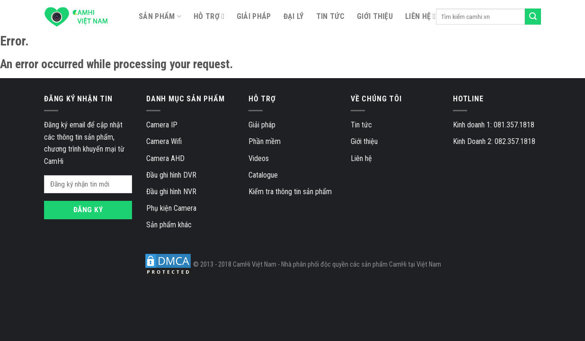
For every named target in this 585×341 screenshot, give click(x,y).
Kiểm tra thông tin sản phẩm (290, 191)
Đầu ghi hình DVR (171, 174)
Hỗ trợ (207, 16)
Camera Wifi (164, 141)
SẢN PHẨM (160, 16)
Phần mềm (264, 141)
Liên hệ (418, 16)
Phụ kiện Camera (171, 208)
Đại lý (294, 16)
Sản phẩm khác (169, 224)
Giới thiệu (375, 16)
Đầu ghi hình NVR (171, 191)
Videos (258, 158)
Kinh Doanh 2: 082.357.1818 (494, 141)
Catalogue (263, 174)
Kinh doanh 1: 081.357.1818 (493, 124)
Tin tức (330, 16)
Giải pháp (254, 16)
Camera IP (161, 124)
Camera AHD (165, 158)
